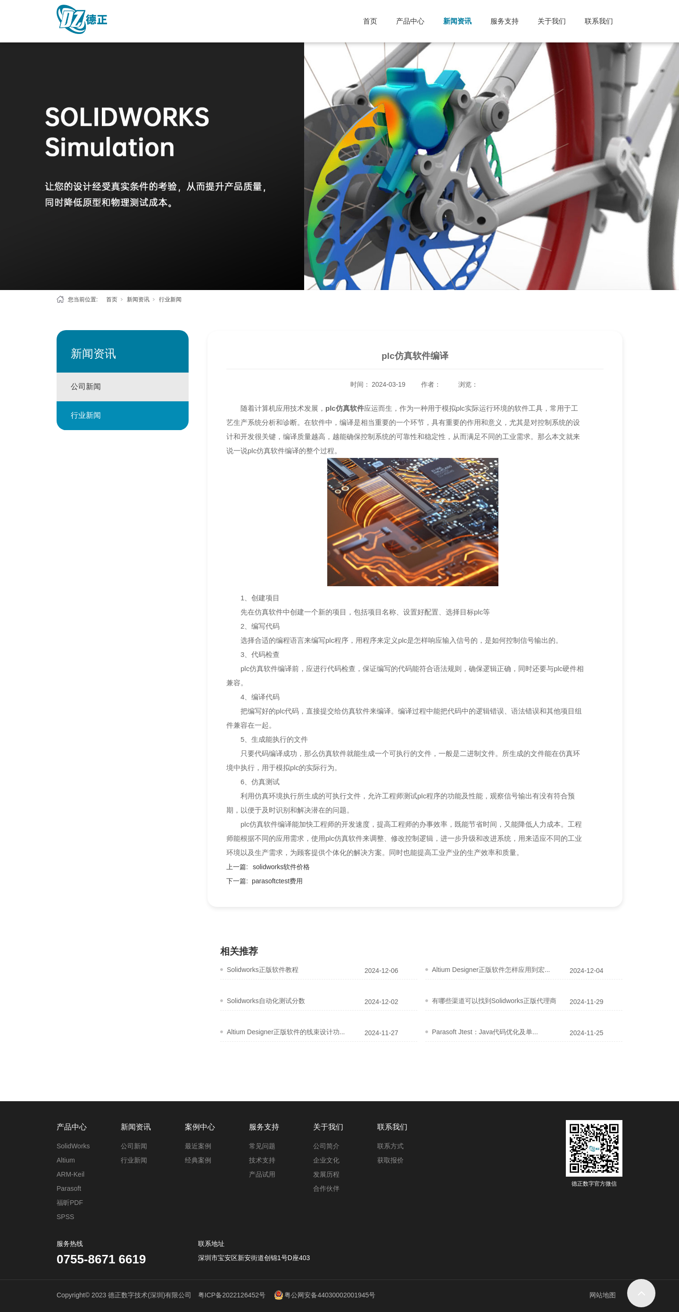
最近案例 (198, 1146)
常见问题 (262, 1146)
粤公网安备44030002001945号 (329, 1295)
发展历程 (326, 1174)
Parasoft (69, 1188)
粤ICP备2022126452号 (231, 1295)
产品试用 (262, 1174)
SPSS (65, 1217)
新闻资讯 (457, 21)
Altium (66, 1160)
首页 (370, 21)
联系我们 (599, 21)
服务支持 (504, 21)
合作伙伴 (326, 1188)
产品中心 (410, 21)
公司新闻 (86, 386)
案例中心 (200, 1127)
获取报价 (390, 1160)
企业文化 (326, 1160)
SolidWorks (73, 1146)
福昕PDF (70, 1202)
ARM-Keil (70, 1174)
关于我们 (552, 21)
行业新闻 (170, 299)
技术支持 (262, 1160)
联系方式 (390, 1146)
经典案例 (198, 1160)
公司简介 (326, 1146)
